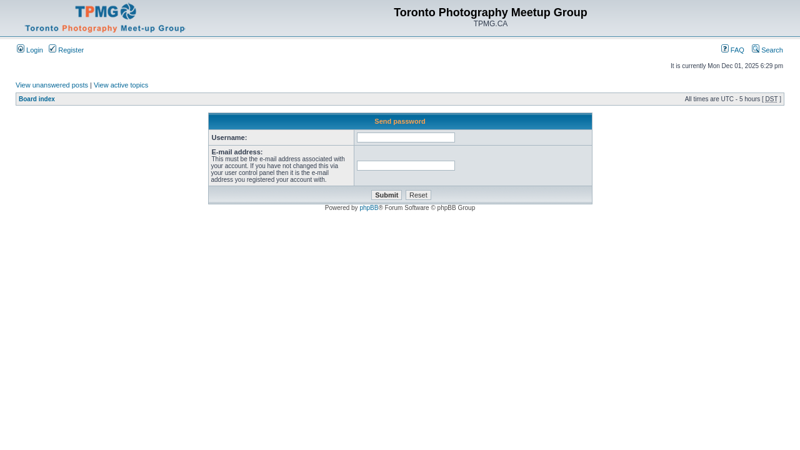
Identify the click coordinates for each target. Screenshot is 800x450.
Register (66, 50)
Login (30, 50)
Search (767, 50)
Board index (37, 99)
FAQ (732, 50)
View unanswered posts (52, 85)
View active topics (121, 85)
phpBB (368, 207)
